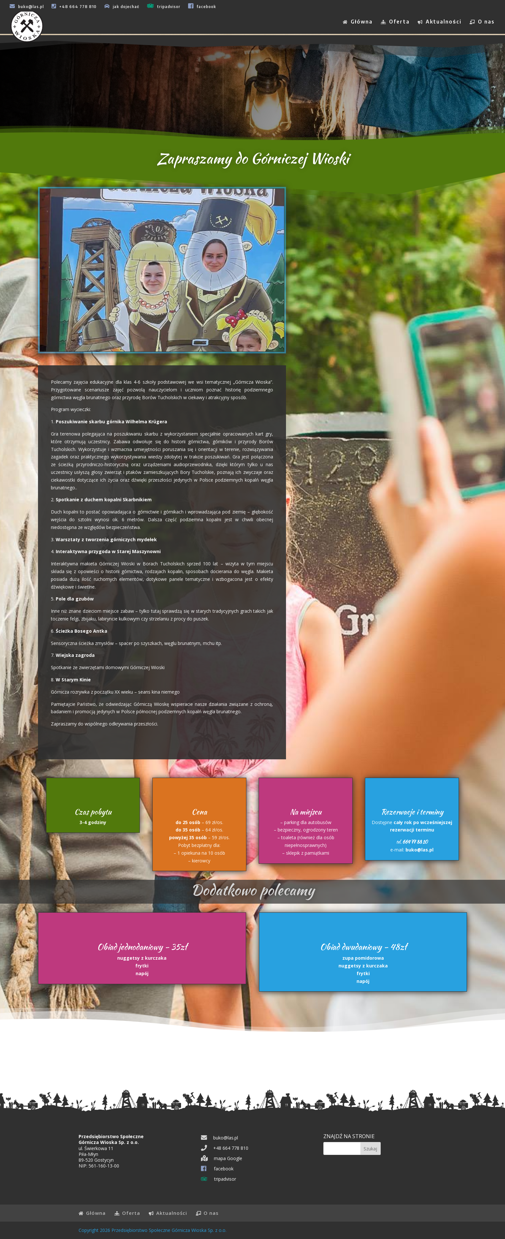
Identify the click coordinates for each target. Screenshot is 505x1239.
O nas (482, 22)
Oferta (395, 22)
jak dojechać (121, 6)
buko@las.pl (27, 6)
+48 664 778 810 (74, 6)
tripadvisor (163, 6)
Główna (358, 22)
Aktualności (440, 22)
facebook (202, 6)
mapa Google (221, 1158)
